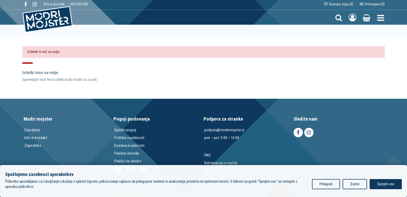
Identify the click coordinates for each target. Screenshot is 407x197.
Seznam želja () (338, 4)
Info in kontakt (54, 4)
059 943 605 (79, 4)
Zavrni (354, 184)
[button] (380, 17)
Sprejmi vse (385, 184)
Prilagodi (326, 184)
